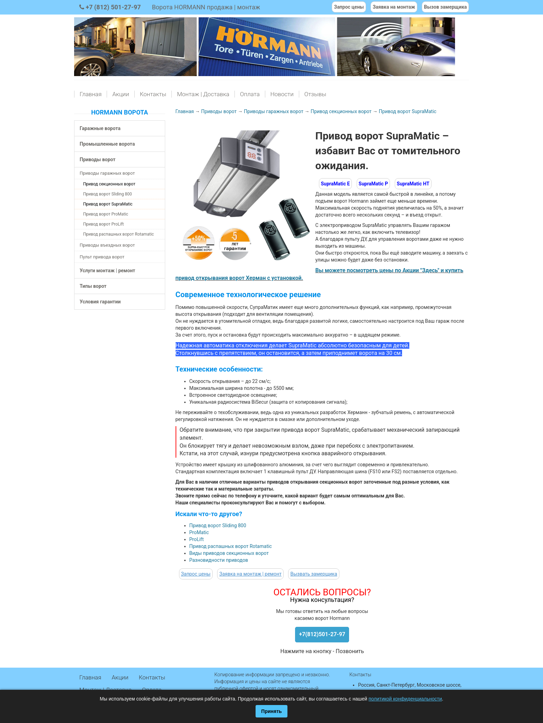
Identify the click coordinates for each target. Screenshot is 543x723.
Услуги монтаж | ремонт (107, 270)
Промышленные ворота (107, 144)
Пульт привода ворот (102, 256)
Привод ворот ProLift (103, 224)
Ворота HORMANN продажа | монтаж (206, 7)
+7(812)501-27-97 (322, 634)
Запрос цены (196, 574)
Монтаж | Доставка (203, 94)
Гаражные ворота (100, 128)
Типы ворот (93, 286)
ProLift (196, 539)
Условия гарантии (100, 301)
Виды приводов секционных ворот (229, 553)
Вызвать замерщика (313, 574)
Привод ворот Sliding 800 (107, 194)
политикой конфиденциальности (405, 699)
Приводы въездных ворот (107, 245)
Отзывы (315, 94)
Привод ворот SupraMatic (108, 204)
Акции (120, 94)
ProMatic (199, 532)
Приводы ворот (97, 159)
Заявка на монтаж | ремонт (250, 574)
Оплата (250, 94)
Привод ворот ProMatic (105, 214)
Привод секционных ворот (109, 184)
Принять (271, 711)
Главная (90, 94)
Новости (282, 94)
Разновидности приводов (218, 560)
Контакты (153, 94)
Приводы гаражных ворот (107, 173)
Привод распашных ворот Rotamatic (118, 234)
